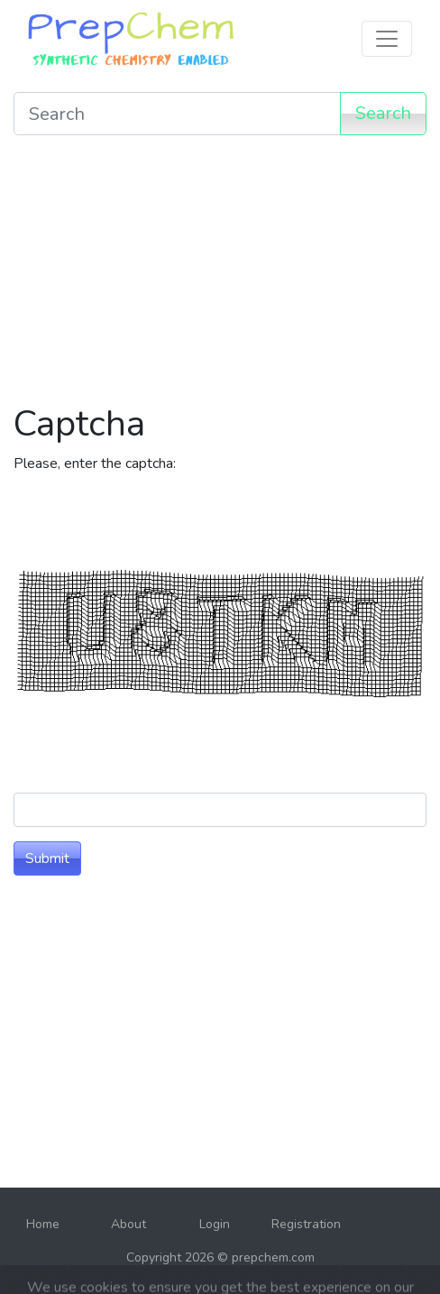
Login (214, 1224)
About (128, 1224)
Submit (47, 858)
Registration (306, 1224)
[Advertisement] (220, 276)
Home (43, 1224)
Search (383, 113)
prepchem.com (273, 1257)
